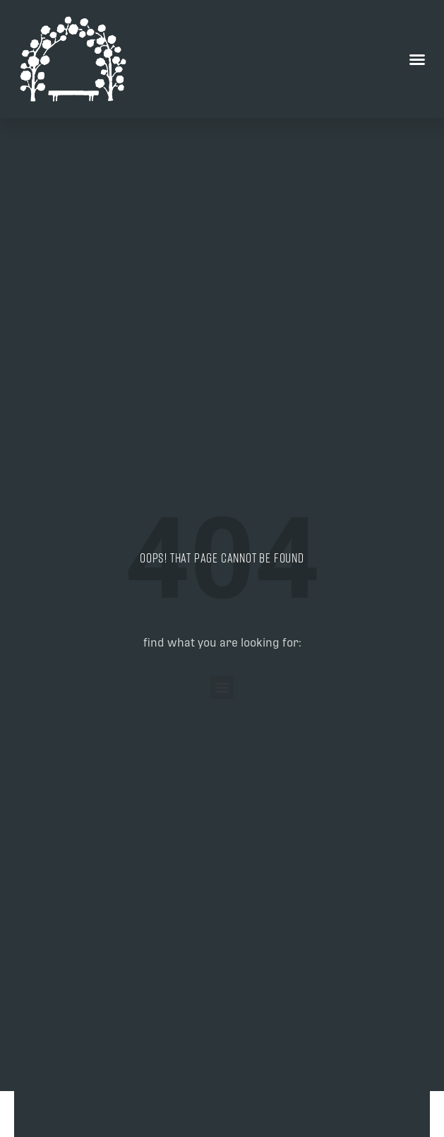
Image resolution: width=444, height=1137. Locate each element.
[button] (417, 59)
